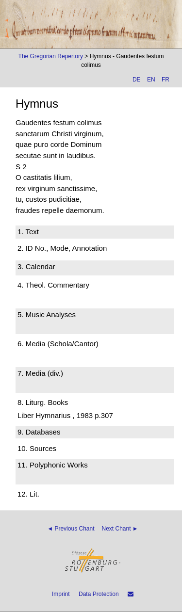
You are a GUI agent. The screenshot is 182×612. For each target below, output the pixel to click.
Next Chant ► (120, 528)
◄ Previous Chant (70, 528)
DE (136, 79)
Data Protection (99, 594)
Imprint (61, 594)
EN (151, 79)
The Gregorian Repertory (50, 56)
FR (165, 79)
